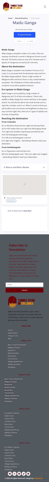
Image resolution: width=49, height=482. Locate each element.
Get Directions (11, 201)
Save (19, 41)
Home (10, 18)
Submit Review (24, 35)
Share (30, 41)
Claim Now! (27, 211)
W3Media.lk (38, 478)
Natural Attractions (21, 18)
